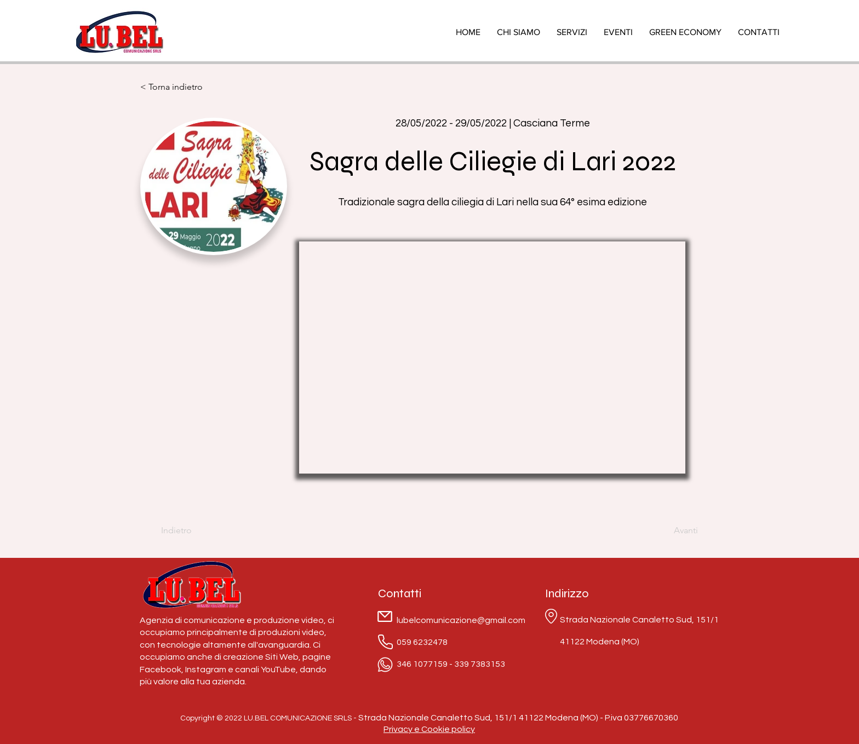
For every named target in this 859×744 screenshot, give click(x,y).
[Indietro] (196, 530)
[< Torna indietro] (175, 87)
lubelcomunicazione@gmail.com (461, 620)
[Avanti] (670, 530)
